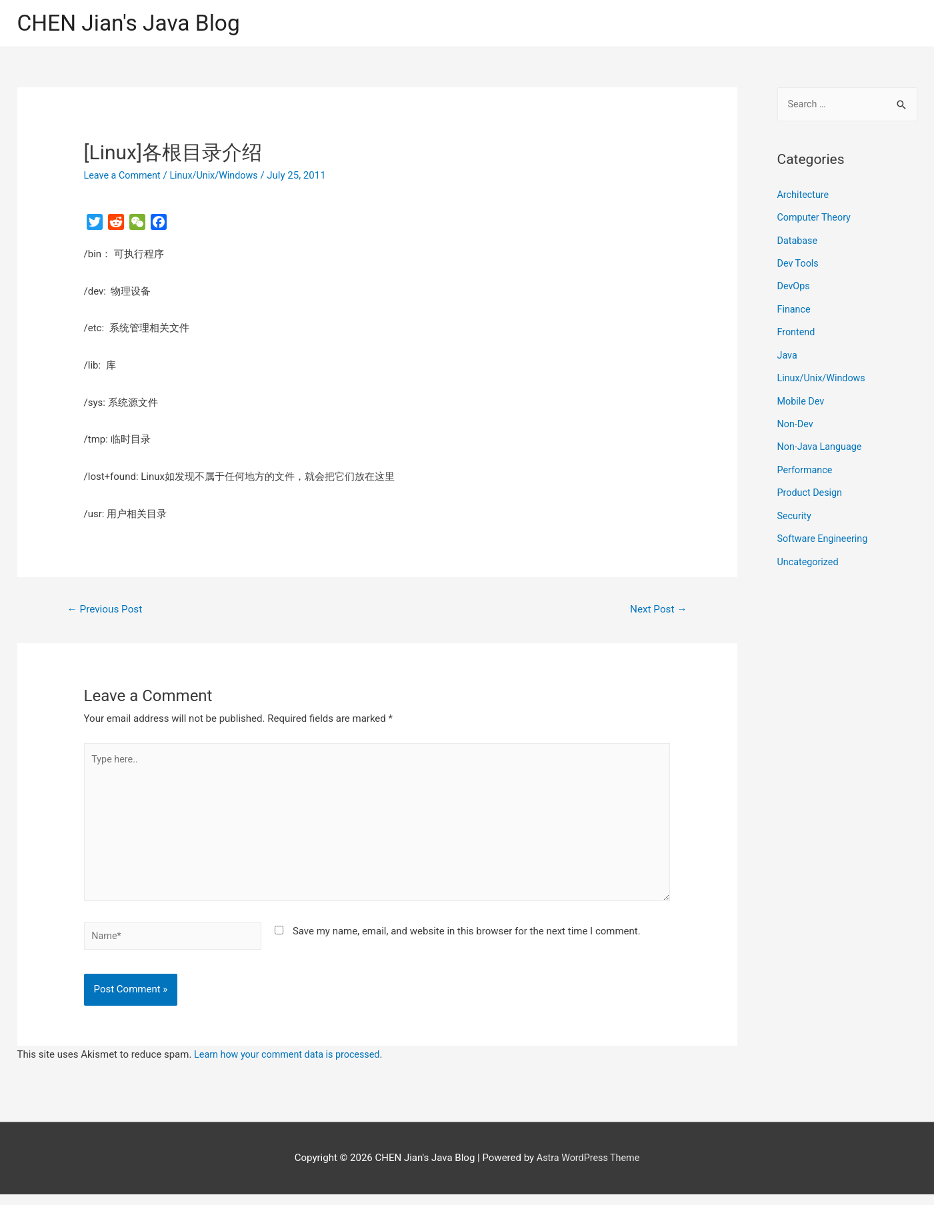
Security (795, 511)
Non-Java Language (821, 444)
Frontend (797, 331)
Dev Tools (799, 264)
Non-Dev (796, 421)
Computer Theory (816, 219)
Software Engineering (824, 534)
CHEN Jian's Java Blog (134, 23)
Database (798, 241)
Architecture (804, 197)
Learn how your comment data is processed (291, 1065)
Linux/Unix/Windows (219, 177)
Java (788, 354)
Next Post (657, 610)
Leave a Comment (124, 177)
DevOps (794, 287)
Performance (806, 467)
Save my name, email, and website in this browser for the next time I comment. (467, 941)
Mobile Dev (802, 399)
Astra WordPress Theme (588, 1168)
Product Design (811, 489)
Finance (794, 309)
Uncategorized (809, 557)
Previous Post (106, 610)
